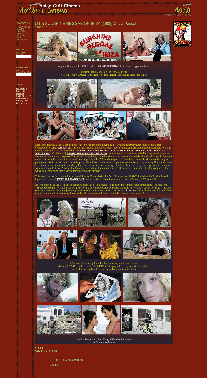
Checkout (188, 15)
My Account (168, 15)
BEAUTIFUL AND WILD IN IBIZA (87, 153)
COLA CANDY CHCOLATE (96, 150)
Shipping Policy (23, 96)
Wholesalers (22, 98)
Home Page (21, 88)
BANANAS (64, 147)
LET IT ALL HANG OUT (69, 179)
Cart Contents (178, 15)
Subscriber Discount (21, 92)
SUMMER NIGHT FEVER (129, 150)
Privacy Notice (23, 100)
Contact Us (21, 103)
